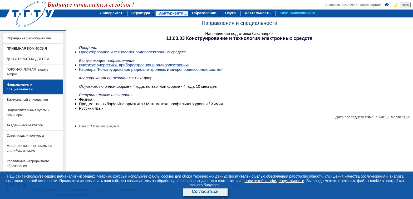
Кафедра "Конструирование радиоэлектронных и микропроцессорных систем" (151, 69)
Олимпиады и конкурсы (25, 135)
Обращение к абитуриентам (29, 38)
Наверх (84, 126)
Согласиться (205, 191)
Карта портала (371, 5)
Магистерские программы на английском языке (29, 148)
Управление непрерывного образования (28, 163)
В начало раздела (106, 126)
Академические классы (25, 125)
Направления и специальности (239, 23)
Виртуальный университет (27, 99)
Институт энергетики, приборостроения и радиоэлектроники (134, 65)
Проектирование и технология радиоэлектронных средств (132, 52)
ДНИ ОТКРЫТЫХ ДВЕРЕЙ (28, 59)
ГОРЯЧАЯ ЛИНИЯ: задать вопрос (27, 71)
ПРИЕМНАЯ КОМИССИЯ (27, 48)
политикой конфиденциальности (274, 180)
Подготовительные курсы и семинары (28, 112)
